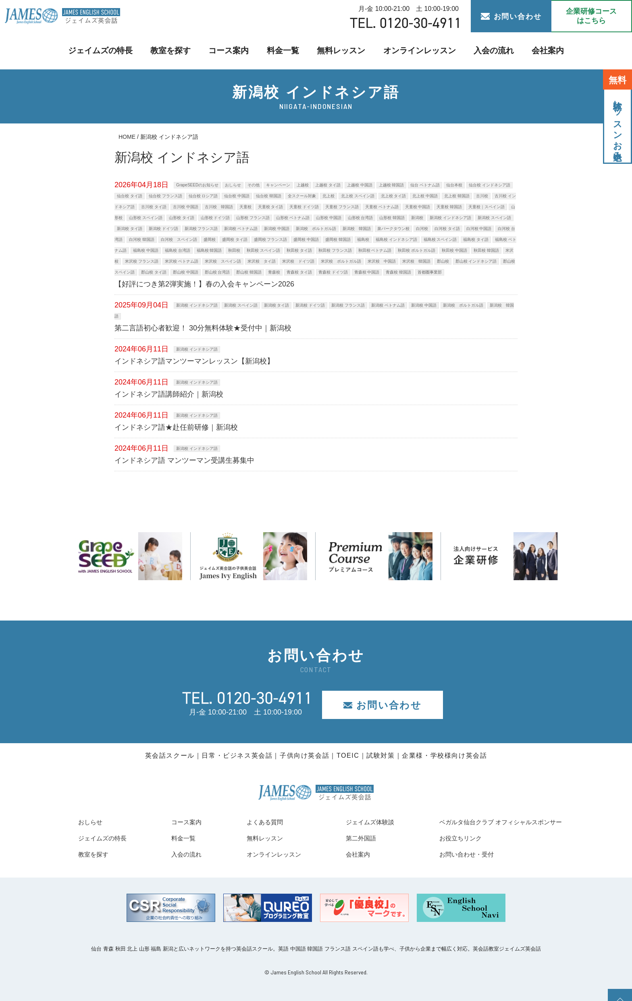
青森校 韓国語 (398, 272)
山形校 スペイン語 (145, 217)
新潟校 (417, 217)
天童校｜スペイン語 (486, 207)
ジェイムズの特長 (113, 50)
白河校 (422, 228)
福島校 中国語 (145, 250)
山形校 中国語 (328, 217)
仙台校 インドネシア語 (489, 185)
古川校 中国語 (185, 207)
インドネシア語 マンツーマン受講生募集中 (184, 460)
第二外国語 (345, 838)
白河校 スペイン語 (179, 239)
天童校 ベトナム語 (382, 207)
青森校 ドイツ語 (333, 272)
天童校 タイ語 (270, 207)
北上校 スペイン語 (357, 196)
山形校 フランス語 (253, 217)
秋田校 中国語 (454, 250)
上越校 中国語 (359, 185)
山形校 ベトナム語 (293, 217)
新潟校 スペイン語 (494, 217)
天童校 (245, 207)
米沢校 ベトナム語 (181, 261)
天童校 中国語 (417, 207)
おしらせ (233, 185)
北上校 (328, 196)
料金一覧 (285, 50)
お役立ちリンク (440, 838)
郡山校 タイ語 (153, 272)
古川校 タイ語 (153, 207)
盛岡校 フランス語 (270, 239)
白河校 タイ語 (447, 228)
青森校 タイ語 (299, 272)
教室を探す (179, 50)
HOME (126, 137)
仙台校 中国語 (236, 196)
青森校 (274, 272)
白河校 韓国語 (141, 239)
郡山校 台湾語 (217, 272)
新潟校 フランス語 (201, 228)
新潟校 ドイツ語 (163, 228)
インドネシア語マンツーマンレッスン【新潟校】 (194, 361)
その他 (253, 185)
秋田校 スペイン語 (263, 250)
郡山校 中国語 (185, 272)
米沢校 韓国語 (416, 261)
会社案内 (532, 50)
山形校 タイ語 (181, 217)
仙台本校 (454, 185)
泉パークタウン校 (393, 228)
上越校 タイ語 (328, 185)
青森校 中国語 (367, 272)
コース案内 (233, 50)
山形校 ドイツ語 (215, 217)
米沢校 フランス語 (141, 261)
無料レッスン (340, 50)
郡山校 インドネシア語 (476, 261)
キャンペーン (278, 185)
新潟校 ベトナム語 (241, 228)
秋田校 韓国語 (486, 250)
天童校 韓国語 (449, 207)
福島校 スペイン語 (440, 239)
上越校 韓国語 (391, 185)
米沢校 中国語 (382, 261)
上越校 (303, 185)
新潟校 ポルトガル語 (316, 228)
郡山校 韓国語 (249, 272)
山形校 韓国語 (392, 217)
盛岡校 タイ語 (234, 239)
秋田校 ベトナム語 (375, 250)
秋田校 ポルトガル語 (416, 250)
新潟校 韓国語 (357, 228)
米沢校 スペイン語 (223, 261)
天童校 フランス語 (342, 207)
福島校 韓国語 (209, 250)
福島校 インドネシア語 (396, 239)
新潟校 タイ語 (129, 228)
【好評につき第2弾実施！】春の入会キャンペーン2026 (204, 284)
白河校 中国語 (479, 228)
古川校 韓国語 (219, 207)
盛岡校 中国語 (306, 239)
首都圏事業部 (430, 272)
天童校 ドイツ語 (304, 207)
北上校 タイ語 (393, 196)
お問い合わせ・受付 (447, 854)
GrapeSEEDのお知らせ (197, 185)
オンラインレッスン (412, 50)
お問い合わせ (511, 17)
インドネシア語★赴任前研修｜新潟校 (176, 427)
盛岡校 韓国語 (338, 239)
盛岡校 (210, 239)
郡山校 (443, 261)
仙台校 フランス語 (165, 196)
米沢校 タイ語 (261, 261)
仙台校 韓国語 (268, 196)
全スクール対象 (302, 196)
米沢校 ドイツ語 (298, 261)
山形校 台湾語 (360, 217)
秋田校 (234, 250)
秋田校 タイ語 (299, 250)
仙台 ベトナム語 (425, 185)
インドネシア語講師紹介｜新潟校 (168, 394)
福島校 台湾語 (177, 250)
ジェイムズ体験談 (356, 822)
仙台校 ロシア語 (203, 196)
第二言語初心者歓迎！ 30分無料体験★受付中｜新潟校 (202, 328)
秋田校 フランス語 (335, 250)
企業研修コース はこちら (591, 16)
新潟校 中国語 (276, 228)
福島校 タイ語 (476, 239)
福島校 (363, 239)
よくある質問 (253, 822)
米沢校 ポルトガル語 (341, 261)
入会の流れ (481, 50)
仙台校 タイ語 (129, 196)
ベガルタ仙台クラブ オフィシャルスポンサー (488, 822)
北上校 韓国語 (457, 196)
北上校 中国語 (425, 196)
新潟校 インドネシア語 (450, 217)
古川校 (482, 196)
